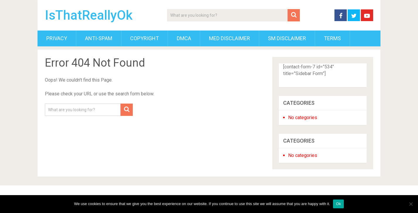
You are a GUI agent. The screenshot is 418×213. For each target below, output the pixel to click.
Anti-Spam (98, 38)
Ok (338, 204)
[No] (411, 204)
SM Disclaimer (287, 38)
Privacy (56, 38)
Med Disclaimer (229, 38)
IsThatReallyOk (88, 15)
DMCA (184, 38)
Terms (332, 38)
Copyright (144, 38)
